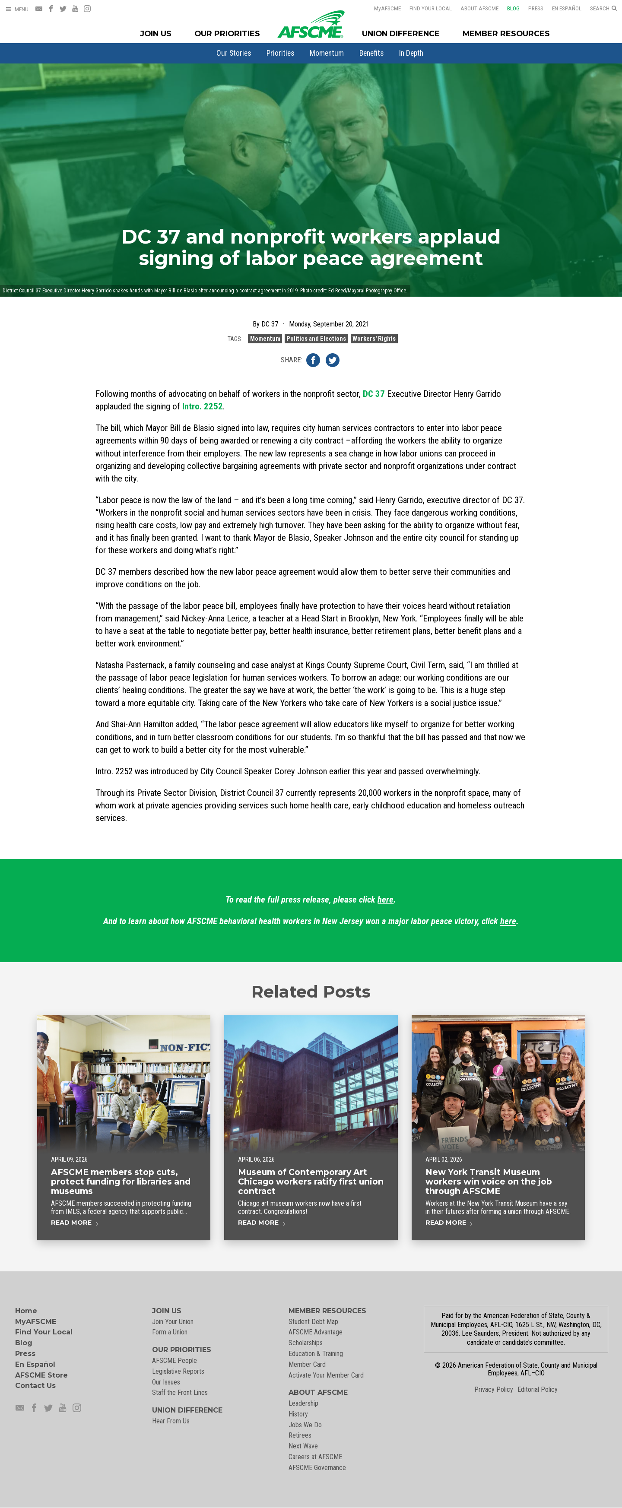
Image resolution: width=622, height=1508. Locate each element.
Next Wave (303, 1446)
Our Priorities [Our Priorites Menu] (227, 33)
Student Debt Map (313, 1322)
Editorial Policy (537, 1389)
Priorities (280, 53)
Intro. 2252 (202, 406)
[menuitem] (233, 53)
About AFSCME (474, 8)
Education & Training (316, 1354)
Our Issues (166, 1382)
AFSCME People (174, 1360)
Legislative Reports (178, 1371)
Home (26, 1311)
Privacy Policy (493, 1389)
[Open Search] (603, 8)
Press (530, 8)
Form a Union (169, 1332)
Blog (507, 8)
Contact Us (35, 1385)
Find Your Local (425, 8)
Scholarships (306, 1343)
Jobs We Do (305, 1425)
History (298, 1414)
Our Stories (233, 53)
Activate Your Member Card (326, 1375)
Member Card (307, 1364)
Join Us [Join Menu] (155, 33)
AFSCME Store (41, 1375)
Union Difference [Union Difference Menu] (401, 33)
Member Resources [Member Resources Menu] (506, 33)
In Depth (411, 53)
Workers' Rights (374, 347)
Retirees (300, 1435)
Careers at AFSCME (315, 1457)
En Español (561, 8)
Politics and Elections (316, 347)
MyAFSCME (35, 1322)
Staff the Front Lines (180, 1392)
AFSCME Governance (317, 1468)
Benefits (371, 53)
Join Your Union (173, 1322)
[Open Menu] (17, 9)
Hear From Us (171, 1421)
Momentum (327, 53)
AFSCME (381, 8)
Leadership (303, 1403)
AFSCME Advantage (316, 1332)
